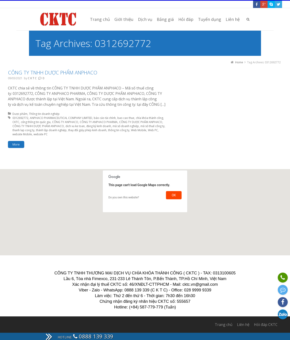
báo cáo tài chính (105, 118)
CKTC (15, 122)
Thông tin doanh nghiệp (44, 114)
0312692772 (20, 118)
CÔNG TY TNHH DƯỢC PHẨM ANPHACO (52, 72)
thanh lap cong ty (23, 130)
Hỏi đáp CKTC (266, 324)
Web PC (153, 130)
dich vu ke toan (75, 126)
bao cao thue (125, 118)
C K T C (32, 78)
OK (174, 195)
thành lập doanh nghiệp (51, 130)
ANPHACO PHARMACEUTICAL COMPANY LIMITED (61, 118)
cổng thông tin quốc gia (36, 122)
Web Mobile (138, 130)
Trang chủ (223, 324)
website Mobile (22, 134)
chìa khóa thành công (149, 118)
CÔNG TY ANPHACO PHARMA (99, 122)
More (16, 144)
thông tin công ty (118, 130)
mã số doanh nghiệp (126, 126)
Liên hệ (243, 324)
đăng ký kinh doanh (98, 126)
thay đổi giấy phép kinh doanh (87, 130)
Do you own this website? (124, 197)
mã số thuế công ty (152, 126)
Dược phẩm (19, 114)
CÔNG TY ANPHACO (65, 122)
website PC (41, 134)
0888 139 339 (93, 336)
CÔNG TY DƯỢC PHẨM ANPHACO (140, 122)
